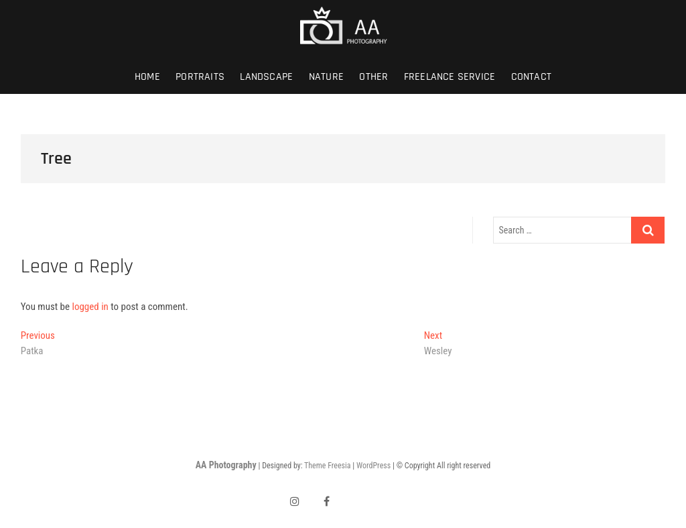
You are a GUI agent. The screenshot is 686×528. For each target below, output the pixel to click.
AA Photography (226, 465)
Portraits (200, 77)
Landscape (266, 77)
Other (373, 77)
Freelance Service (449, 77)
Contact (531, 77)
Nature (326, 77)
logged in (90, 307)
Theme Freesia (327, 465)
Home (147, 77)
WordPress (373, 465)
